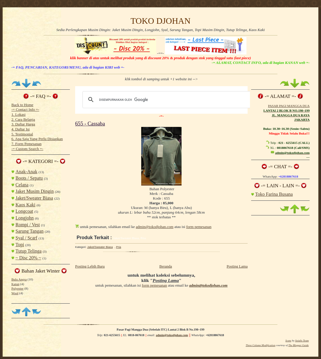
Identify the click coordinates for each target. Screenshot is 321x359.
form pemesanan (198, 226)
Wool (14, 293)
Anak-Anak (26, 171)
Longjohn (24, 217)
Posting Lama (237, 266)
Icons (288, 340)
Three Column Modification (260, 345)
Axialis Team (302, 340)
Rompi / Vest (27, 224)
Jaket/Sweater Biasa (34, 197)
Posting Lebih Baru (90, 266)
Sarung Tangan (29, 231)
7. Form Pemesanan (26, 144)
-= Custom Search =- (27, 149)
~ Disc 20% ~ (28, 257)
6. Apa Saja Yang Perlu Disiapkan (37, 139)
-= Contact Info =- (25, 109)
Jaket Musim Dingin (34, 191)
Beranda (165, 266)
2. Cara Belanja (23, 119)
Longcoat (24, 211)
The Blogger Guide (298, 345)
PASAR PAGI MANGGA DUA (289, 106)
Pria (118, 247)
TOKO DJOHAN (160, 20)
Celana (21, 184)
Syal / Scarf (26, 237)
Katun (15, 284)
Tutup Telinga (28, 251)
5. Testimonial (22, 134)
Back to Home (22, 105)
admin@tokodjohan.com (155, 226)
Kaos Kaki (25, 204)
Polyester (17, 288)
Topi (19, 244)
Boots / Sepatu (29, 178)
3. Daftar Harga (23, 124)
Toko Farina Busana (274, 194)
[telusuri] (165, 99)
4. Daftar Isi (20, 129)
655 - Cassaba (90, 124)
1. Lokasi (18, 114)
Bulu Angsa (19, 279)
